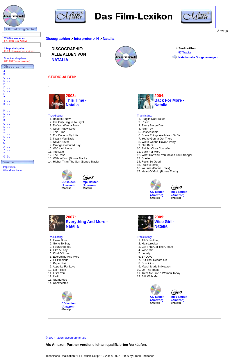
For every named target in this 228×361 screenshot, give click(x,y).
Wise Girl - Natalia (164, 223)
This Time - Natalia (76, 102)
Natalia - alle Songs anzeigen (197, 57)
